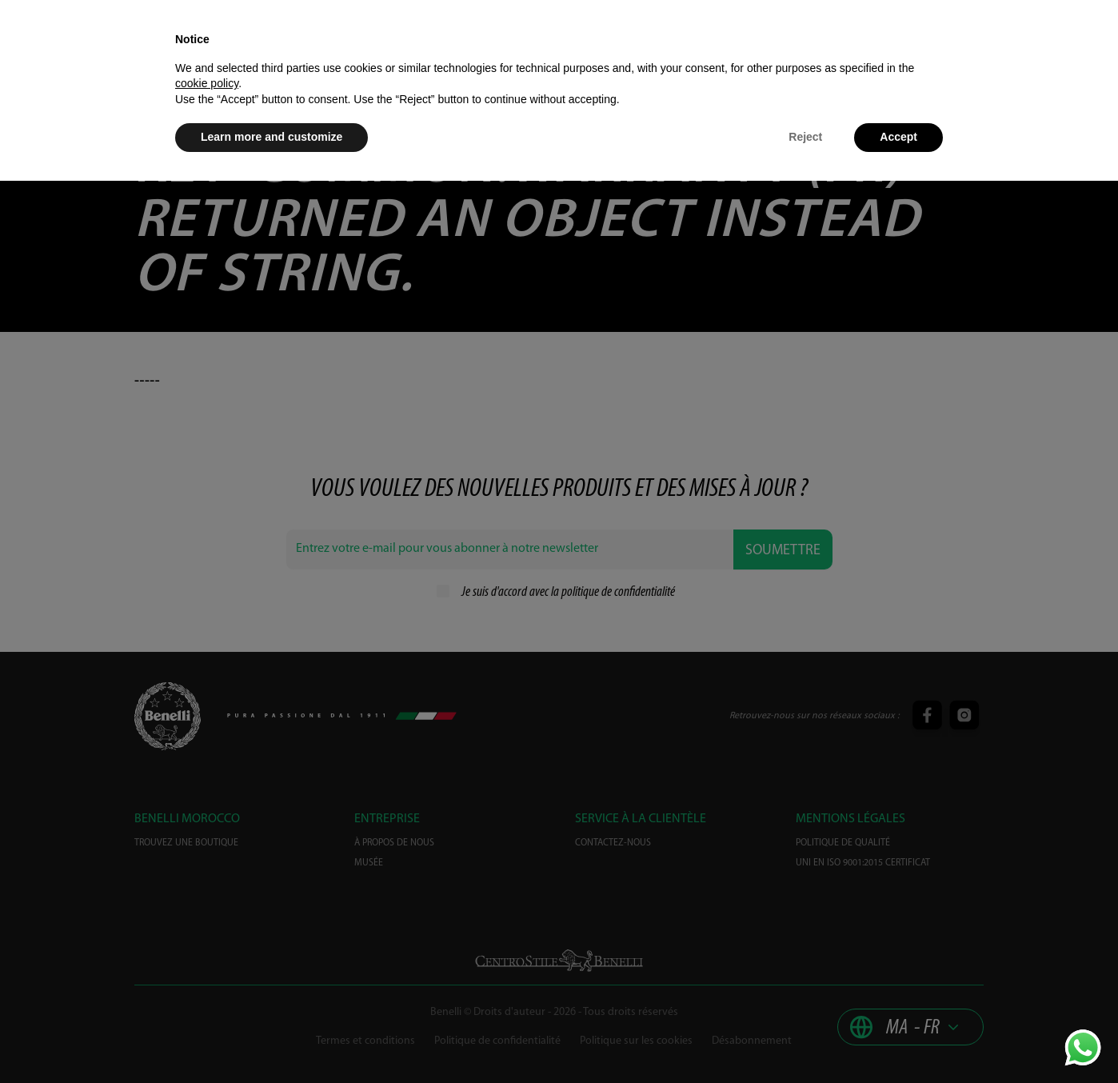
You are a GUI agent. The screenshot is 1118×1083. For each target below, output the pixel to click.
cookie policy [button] (206, 83)
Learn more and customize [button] (271, 136)
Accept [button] (898, 136)
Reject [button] (805, 136)
